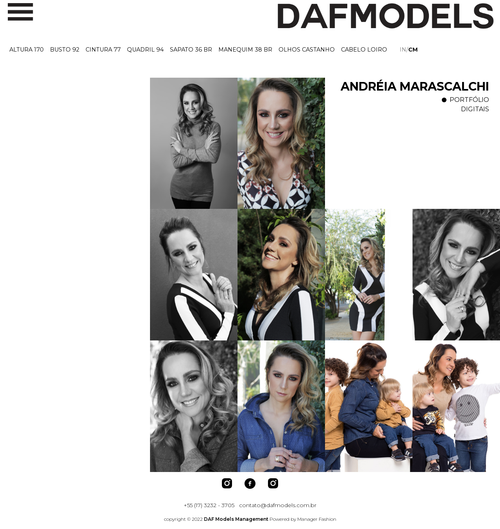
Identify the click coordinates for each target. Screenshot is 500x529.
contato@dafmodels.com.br (277, 505)
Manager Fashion (316, 519)
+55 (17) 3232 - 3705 (209, 505)
